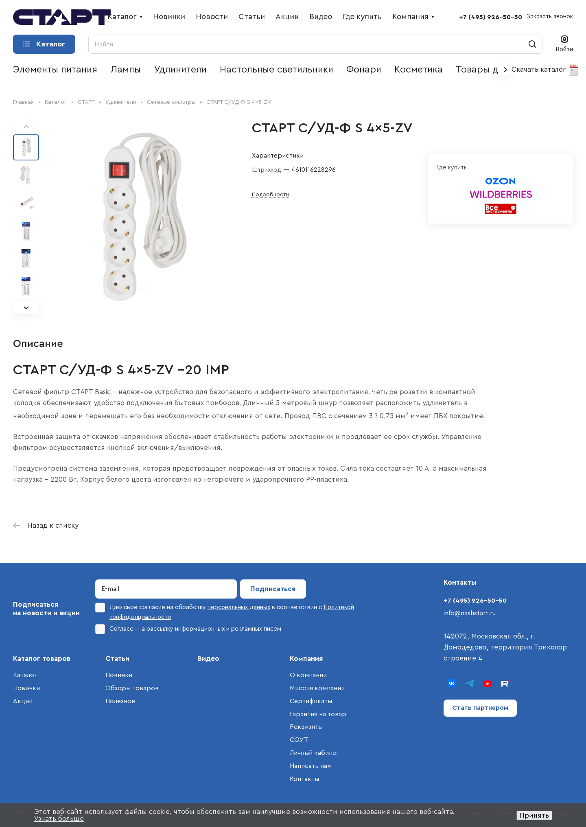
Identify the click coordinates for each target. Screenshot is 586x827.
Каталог (25, 675)
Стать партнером (480, 707)
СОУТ (299, 740)
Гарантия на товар (318, 714)
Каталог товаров (41, 658)
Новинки (26, 688)
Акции (23, 701)
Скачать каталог (545, 70)
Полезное (120, 701)
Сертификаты (311, 701)
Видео (208, 658)
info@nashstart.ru (470, 613)
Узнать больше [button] (59, 818)
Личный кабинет (314, 753)
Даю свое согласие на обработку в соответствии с (224, 611)
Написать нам (311, 766)
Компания (306, 658)
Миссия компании (317, 688)
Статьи (117, 658)
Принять (534, 815)
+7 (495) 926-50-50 (490, 17)
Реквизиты (306, 727)
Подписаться (273, 589)
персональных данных (239, 607)
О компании (308, 675)
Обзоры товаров (132, 688)
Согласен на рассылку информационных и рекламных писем (188, 629)
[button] (26, 308)
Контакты (304, 779)
